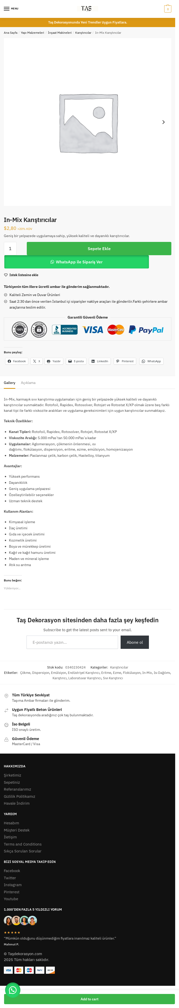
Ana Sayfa (10, 32)
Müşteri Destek (17, 830)
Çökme (25, 673)
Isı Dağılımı (162, 673)
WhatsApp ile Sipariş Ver (79, 261)
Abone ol (135, 642)
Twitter (10, 877)
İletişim (10, 837)
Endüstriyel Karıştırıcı (83, 673)
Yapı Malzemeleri (32, 32)
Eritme (106, 673)
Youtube (11, 898)
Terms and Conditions (23, 844)
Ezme (117, 673)
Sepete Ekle (99, 248)
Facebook (12, 870)
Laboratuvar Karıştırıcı (84, 678)
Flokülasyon (131, 673)
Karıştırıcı (60, 678)
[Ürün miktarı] (10, 248)
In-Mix (147, 673)
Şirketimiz (12, 775)
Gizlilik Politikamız (19, 796)
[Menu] (11, 9)
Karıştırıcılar (83, 32)
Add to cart (89, 999)
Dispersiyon (40, 673)
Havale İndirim (17, 803)
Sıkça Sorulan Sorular (23, 851)
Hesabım (11, 823)
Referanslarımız (17, 789)
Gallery (9, 382)
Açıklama (28, 382)
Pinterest (11, 891)
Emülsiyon (58, 673)
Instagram (13, 884)
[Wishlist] (23, 275)
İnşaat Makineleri (60, 32)
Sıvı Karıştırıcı (113, 678)
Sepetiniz (12, 782)
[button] (12, 990)
